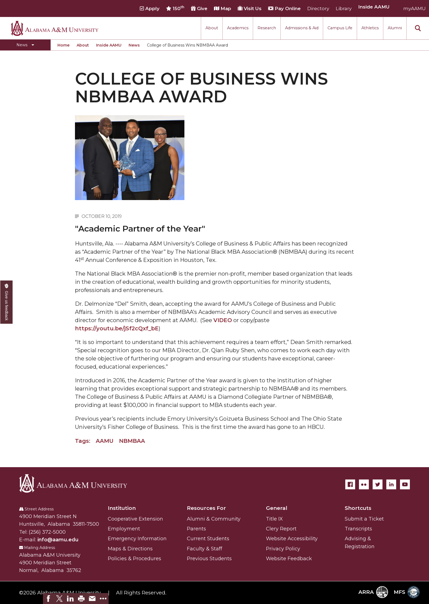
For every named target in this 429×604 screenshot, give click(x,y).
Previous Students (209, 559)
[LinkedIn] (391, 484)
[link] (48, 598)
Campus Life (339, 27)
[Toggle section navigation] (25, 44)
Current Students (208, 539)
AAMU (105, 441)
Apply (150, 8)
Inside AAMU (108, 45)
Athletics (370, 27)
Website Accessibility (292, 539)
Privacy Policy (283, 549)
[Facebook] (350, 484)
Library (344, 8)
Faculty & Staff (204, 549)
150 (175, 8)
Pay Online (284, 8)
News (134, 45)
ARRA (373, 592)
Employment (124, 529)
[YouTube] (405, 484)
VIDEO (222, 320)
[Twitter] (377, 484)
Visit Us (250, 8)
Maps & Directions (130, 549)
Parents (196, 529)
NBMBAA (132, 441)
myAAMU (414, 8)
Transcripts (358, 529)
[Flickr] (364, 484)
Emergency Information (137, 539)
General (276, 508)
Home (63, 45)
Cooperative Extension (135, 519)
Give (199, 8)
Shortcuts (358, 508)
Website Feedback (289, 559)
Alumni (395, 27)
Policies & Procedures (134, 559)
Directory (318, 8)
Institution (122, 508)
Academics (237, 27)
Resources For (206, 508)
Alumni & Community (213, 519)
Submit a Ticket (364, 519)
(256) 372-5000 (47, 532)
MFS (407, 592)
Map (222, 8)
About (211, 27)
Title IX (274, 519)
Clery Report (281, 529)
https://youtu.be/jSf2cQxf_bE (117, 328)
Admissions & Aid (301, 27)
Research (266, 27)
